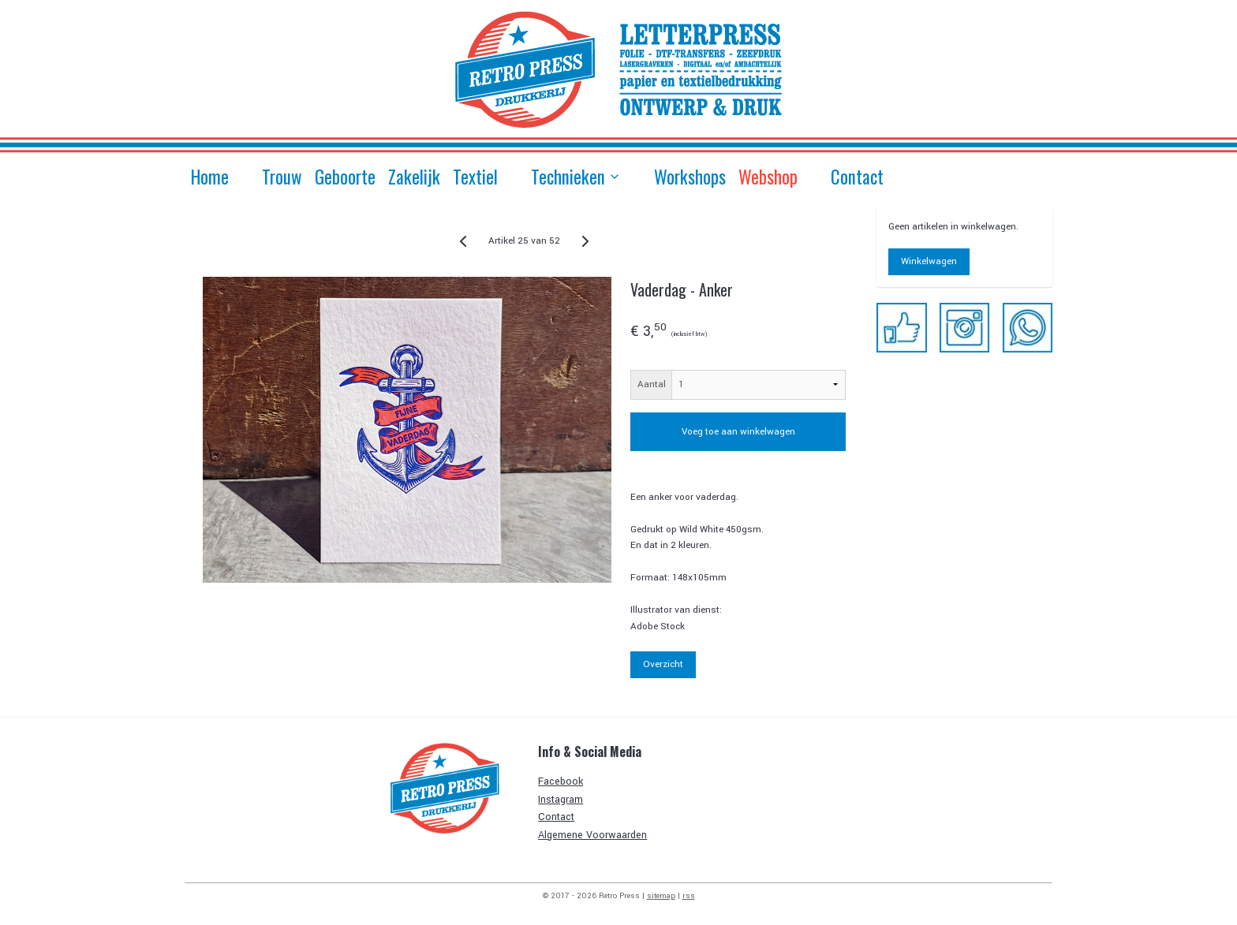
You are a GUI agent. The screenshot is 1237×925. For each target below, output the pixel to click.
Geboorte (345, 176)
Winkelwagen (929, 261)
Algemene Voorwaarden (592, 835)
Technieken (576, 176)
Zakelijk (414, 176)
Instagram (560, 800)
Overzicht (663, 664)
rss (688, 895)
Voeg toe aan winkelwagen (737, 431)
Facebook (560, 781)
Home (210, 176)
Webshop (768, 176)
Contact (857, 176)
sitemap (661, 895)
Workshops (690, 176)
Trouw (282, 176)
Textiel (475, 176)
